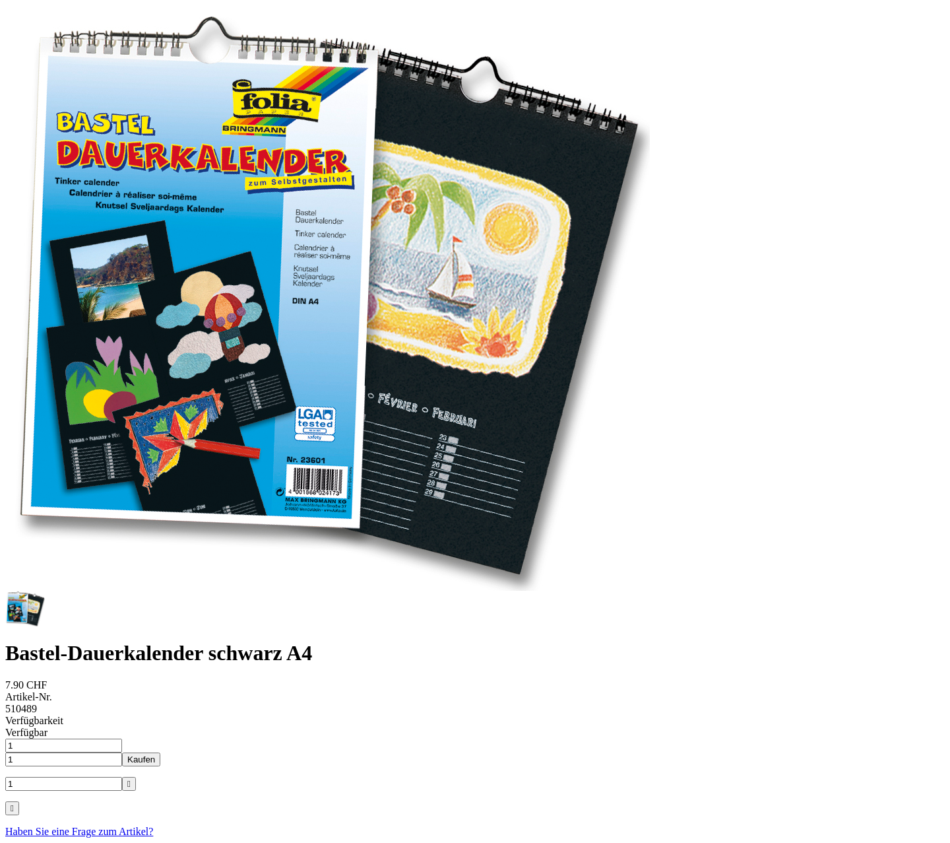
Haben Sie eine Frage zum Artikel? (79, 831)
